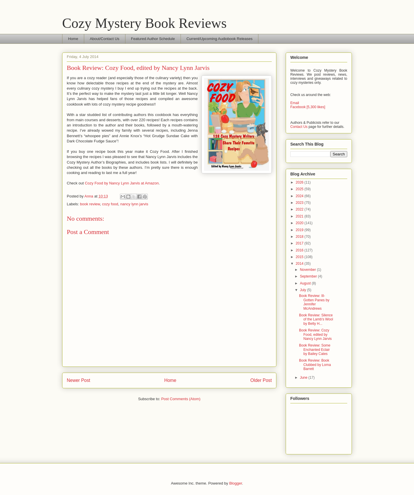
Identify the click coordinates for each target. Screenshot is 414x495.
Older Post (261, 380)
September (309, 276)
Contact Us (298, 127)
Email (294, 103)
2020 (300, 223)
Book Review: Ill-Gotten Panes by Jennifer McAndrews (314, 302)
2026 (300, 182)
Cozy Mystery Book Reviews (144, 23)
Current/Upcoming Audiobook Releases (219, 39)
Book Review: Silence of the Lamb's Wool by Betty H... (316, 319)
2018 (300, 237)
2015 (300, 257)
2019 (300, 230)
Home (73, 39)
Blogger (235, 483)
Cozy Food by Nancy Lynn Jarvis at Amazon (122, 183)
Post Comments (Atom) (180, 399)
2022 (300, 209)
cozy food (110, 204)
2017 (300, 243)
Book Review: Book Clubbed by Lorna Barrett (315, 364)
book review (90, 204)
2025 (300, 189)
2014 (300, 264)
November (308, 270)
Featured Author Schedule (153, 39)
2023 (300, 203)
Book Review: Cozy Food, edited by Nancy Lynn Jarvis (315, 334)
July (303, 290)
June (304, 378)
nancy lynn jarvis (134, 204)
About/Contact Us (104, 39)
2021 (300, 216)
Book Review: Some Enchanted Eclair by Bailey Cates (314, 349)
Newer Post (78, 380)
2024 (300, 196)
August (306, 283)
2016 (300, 250)
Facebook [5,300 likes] (307, 107)
